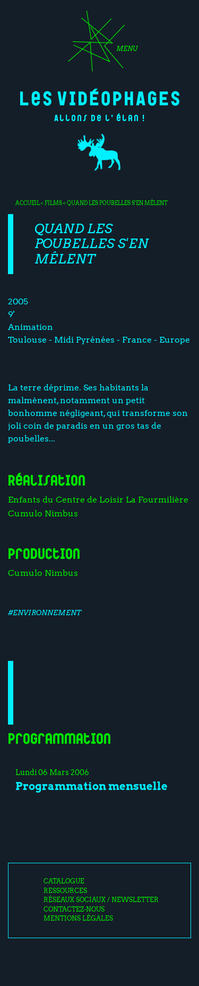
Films (53, 203)
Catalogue (64, 881)
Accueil (27, 203)
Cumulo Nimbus (43, 513)
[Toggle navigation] (99, 45)
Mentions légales (78, 918)
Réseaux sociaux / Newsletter (101, 900)
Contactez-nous (74, 909)
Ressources (65, 891)
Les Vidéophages (99, 97)
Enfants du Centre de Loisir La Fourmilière (98, 500)
